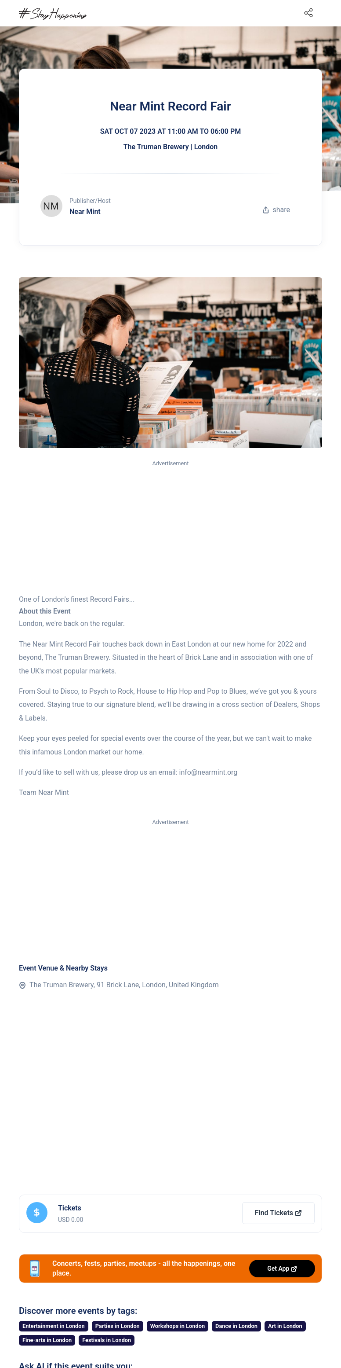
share (276, 210)
